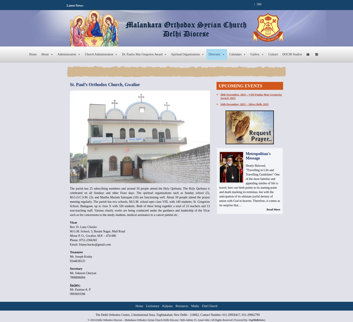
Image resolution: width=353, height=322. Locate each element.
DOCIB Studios (292, 54)
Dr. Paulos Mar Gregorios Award (144, 54)
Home (32, 54)
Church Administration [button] (101, 54)
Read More (273, 209)
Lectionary (152, 306)
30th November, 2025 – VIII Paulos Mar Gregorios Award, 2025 (251, 96)
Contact (273, 54)
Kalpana (167, 306)
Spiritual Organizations (187, 54)
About (47, 54)
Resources (182, 306)
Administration (69, 54)
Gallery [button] (257, 54)
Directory (217, 54)
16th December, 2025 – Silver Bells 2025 (244, 104)
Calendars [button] (237, 54)
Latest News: (75, 5)
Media (195, 306)
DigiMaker (257, 320)
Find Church (209, 306)
